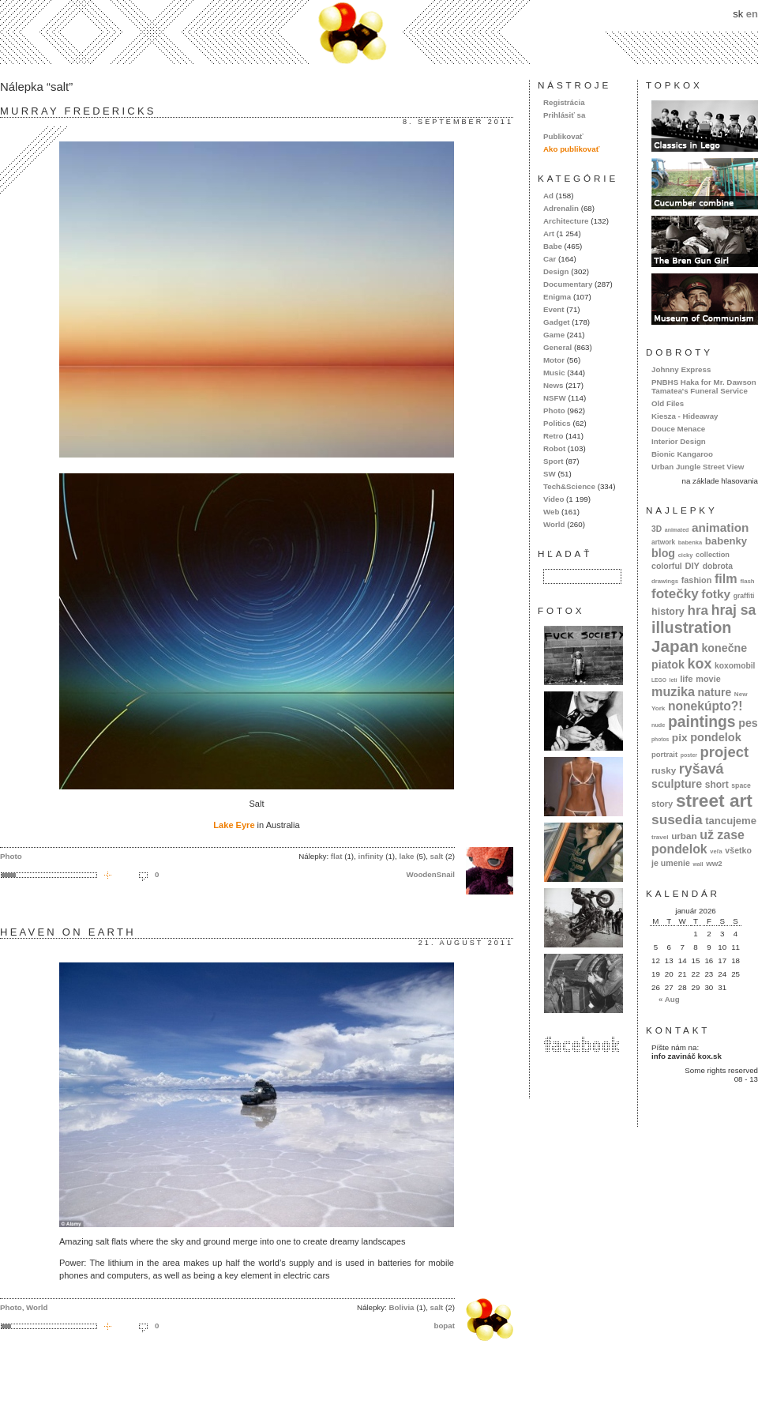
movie (708, 679)
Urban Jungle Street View (697, 466)
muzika (673, 691)
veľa (716, 851)
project (724, 752)
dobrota (718, 566)
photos (660, 739)
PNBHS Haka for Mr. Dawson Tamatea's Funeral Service (703, 386)
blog (663, 553)
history (668, 611)
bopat (444, 1325)
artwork (663, 542)
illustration (691, 627)
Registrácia (564, 102)
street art (714, 800)
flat (337, 856)
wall (697, 864)
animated (677, 530)
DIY (692, 566)
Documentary (567, 284)
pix (680, 738)
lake (407, 856)
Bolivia (402, 1307)
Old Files (667, 403)
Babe (552, 246)
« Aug (669, 999)
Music (554, 372)
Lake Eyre (233, 825)
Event (554, 309)
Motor (554, 360)
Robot (554, 448)
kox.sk (379, 32)
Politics (557, 423)
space (740, 785)
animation (720, 527)
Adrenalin (561, 208)
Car (549, 258)
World (36, 1307)
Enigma (557, 296)
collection (713, 555)
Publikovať (563, 136)
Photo (11, 856)
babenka (690, 542)
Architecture (565, 221)
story (662, 803)
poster (689, 755)
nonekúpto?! (705, 706)
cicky (685, 555)
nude (658, 725)
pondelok (715, 737)
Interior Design (678, 441)
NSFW (554, 398)
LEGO (658, 680)
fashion (696, 580)
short (717, 784)
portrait (664, 754)
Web (551, 511)
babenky (726, 541)
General (557, 347)
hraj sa (733, 610)
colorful (666, 566)
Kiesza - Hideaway (685, 416)
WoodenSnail (430, 874)
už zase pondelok (698, 842)
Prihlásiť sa (564, 115)
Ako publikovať (571, 149)
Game (554, 334)
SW (549, 473)
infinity (371, 856)
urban (684, 835)
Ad (548, 195)
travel (660, 837)
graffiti (744, 596)
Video (553, 499)
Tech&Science (569, 486)
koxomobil (735, 665)
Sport (553, 461)
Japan (675, 646)
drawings (664, 581)
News (553, 385)
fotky (715, 594)
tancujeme (730, 821)
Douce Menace (678, 428)
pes (748, 723)
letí (673, 680)
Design (556, 271)
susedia (677, 819)
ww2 (714, 863)
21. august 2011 (465, 943)
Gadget (556, 322)
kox (700, 664)
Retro (553, 435)
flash (747, 581)
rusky (663, 770)
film (726, 578)
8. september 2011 (458, 122)
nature (715, 692)
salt (437, 856)
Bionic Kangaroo (682, 454)
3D (656, 529)
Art (548, 233)
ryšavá (701, 769)
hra (697, 610)
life (686, 679)
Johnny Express (681, 369)
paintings (702, 722)
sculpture (676, 784)
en (752, 14)
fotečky (675, 593)
